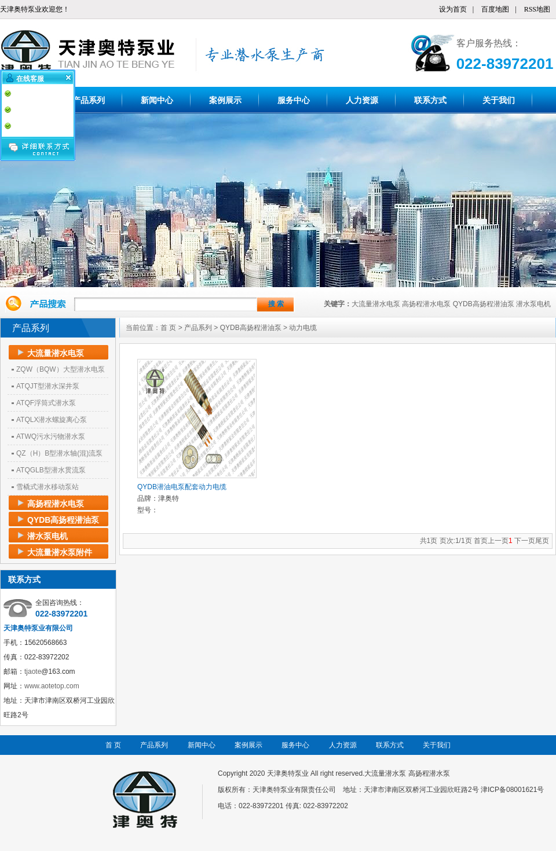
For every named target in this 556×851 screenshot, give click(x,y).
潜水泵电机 (533, 304)
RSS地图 (537, 9)
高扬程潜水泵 (429, 773)
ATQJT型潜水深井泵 (47, 386)
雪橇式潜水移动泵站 (47, 487)
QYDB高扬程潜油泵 (483, 304)
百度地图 (495, 9)
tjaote (32, 671)
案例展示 (225, 100)
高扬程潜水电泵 (426, 304)
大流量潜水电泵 (376, 304)
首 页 (168, 328)
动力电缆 (303, 328)
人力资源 (362, 100)
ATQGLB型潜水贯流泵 (51, 470)
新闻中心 (157, 100)
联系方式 (430, 100)
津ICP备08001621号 (512, 790)
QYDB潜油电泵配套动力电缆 (181, 487)
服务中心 (293, 100)
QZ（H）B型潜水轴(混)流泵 (59, 453)
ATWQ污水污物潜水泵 (50, 436)
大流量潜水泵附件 (59, 552)
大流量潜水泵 (385, 773)
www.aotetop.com (51, 686)
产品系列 (88, 100)
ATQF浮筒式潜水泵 (46, 403)
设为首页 (453, 9)
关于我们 (498, 100)
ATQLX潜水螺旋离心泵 (51, 420)
